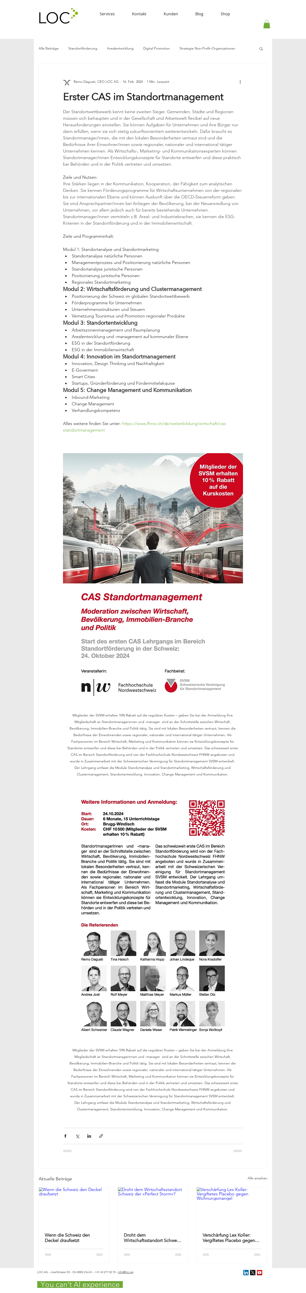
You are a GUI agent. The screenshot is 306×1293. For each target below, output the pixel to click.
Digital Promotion (156, 48)
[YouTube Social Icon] (259, 1272)
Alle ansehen (257, 1178)
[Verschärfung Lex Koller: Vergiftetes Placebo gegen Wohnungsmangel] (232, 1207)
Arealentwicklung (120, 48)
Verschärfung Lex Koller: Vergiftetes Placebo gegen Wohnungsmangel (229, 1238)
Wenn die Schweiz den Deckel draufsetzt (67, 1238)
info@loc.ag (125, 1272)
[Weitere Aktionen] (240, 82)
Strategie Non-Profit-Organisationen (207, 48)
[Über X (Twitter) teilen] (77, 1136)
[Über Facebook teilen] (65, 1136)
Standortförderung (82, 48)
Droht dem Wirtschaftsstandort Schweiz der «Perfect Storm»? (152, 1238)
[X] (252, 1272)
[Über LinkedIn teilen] (89, 1136)
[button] (266, 24)
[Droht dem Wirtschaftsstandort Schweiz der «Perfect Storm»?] (153, 1207)
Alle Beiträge (49, 48)
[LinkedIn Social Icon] (246, 1272)
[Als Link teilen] (101, 1136)
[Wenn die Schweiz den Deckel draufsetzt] (74, 1207)
